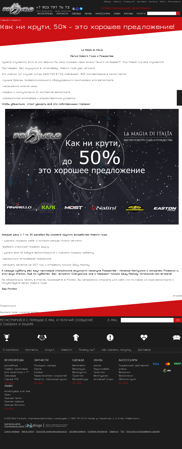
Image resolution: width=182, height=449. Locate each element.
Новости (117, 2)
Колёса (38, 372)
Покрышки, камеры (45, 365)
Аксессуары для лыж (17, 391)
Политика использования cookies (142, 432)
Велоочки (124, 372)
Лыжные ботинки (14, 405)
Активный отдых (103, 379)
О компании (11, 350)
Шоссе (97, 365)
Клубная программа (97, 432)
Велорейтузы (80, 379)
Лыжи (117, 13)
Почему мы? (129, 2)
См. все (8, 382)
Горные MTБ (11, 379)
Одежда (76, 13)
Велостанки (126, 375)
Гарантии (113, 432)
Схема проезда (11, 432)
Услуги (141, 13)
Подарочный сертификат (134, 365)
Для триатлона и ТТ (16, 372)
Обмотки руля (127, 379)
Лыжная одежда (14, 401)
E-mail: (113, 320)
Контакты (153, 2)
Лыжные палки (13, 398)
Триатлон (78, 375)
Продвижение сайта (14, 426)
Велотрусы (78, 369)
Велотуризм (101, 375)
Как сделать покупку (116, 350)
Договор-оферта (77, 432)
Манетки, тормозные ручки (50, 379)
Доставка (141, 2)
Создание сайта (12, 424)
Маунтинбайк (102, 369)
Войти (163, 2)
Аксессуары (102, 13)
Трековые (10, 375)
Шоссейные (11, 365)
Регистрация (174, 2)
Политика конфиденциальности (51, 432)
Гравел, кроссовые (16, 369)
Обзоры (107, 2)
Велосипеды (45, 13)
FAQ (122, 432)
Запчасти (62, 13)
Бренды (128, 13)
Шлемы (122, 369)
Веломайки (79, 365)
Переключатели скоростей (50, 375)
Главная (4, 20)
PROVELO (18, 9)
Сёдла (37, 369)
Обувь (88, 13)
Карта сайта (28, 432)
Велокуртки (79, 372)
